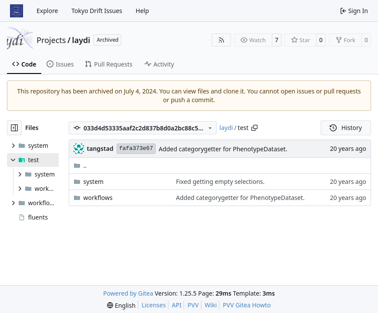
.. (80, 165)
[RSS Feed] (221, 40)
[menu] (121, 305)
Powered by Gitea (128, 293)
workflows (98, 197)
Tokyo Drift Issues (96, 11)
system (94, 181)
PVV (192, 305)
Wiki (211, 305)
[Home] (16, 11)
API (176, 305)
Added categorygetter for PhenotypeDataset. (223, 149)
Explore (47, 11)
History (346, 127)
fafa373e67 (136, 148)
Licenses (154, 305)
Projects (51, 40)
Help (142, 11)
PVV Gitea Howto (247, 305)
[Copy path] (254, 128)
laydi (81, 40)
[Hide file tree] (14, 127)
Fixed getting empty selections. (220, 181)
